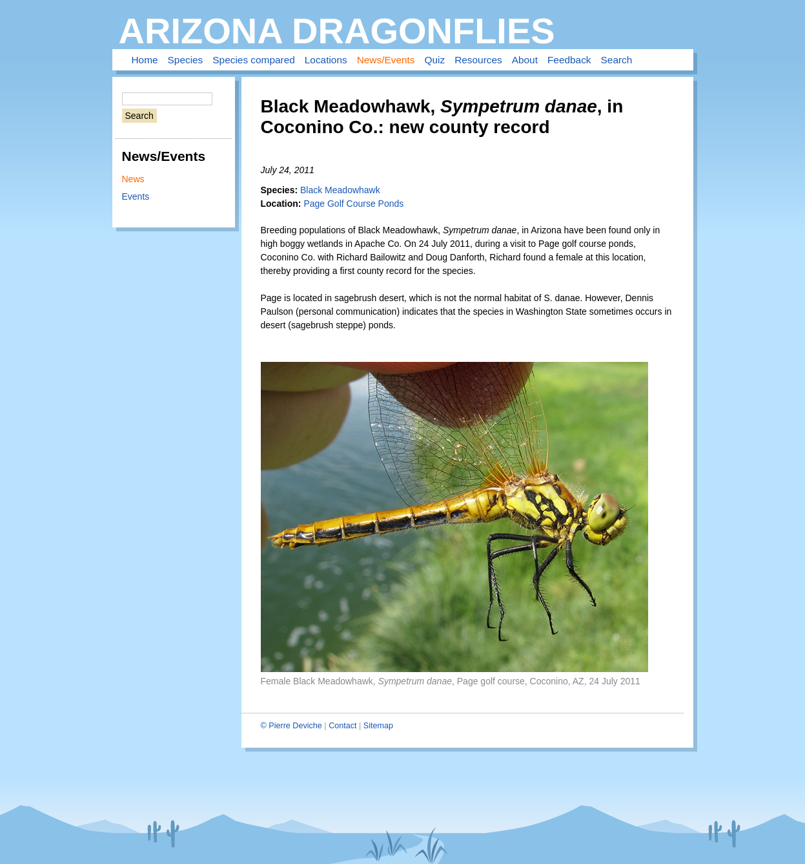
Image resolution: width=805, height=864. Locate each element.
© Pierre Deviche (291, 725)
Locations (326, 59)
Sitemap (378, 725)
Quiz (435, 59)
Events (136, 196)
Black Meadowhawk (340, 190)
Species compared (253, 59)
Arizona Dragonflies (337, 30)
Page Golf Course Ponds (353, 203)
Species (185, 59)
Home (145, 59)
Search (617, 59)
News (133, 179)
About (525, 59)
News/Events (386, 59)
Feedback (569, 59)
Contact (342, 725)
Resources (478, 59)
